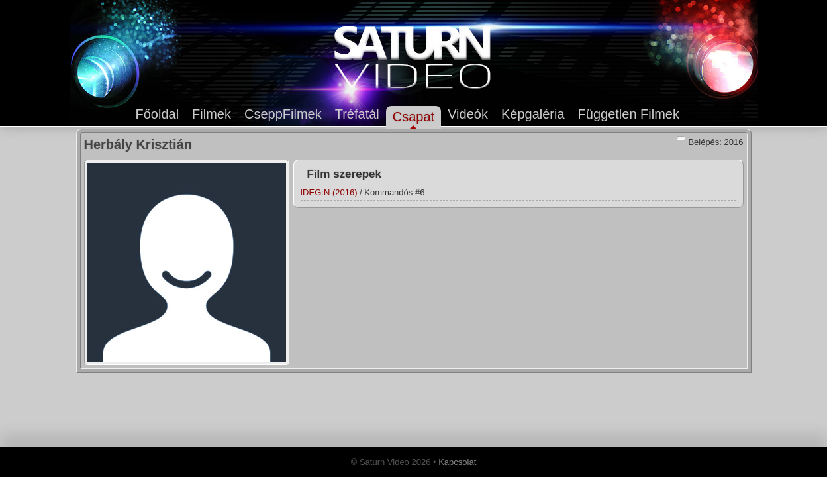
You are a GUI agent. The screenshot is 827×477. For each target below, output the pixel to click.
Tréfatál (357, 114)
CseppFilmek (283, 114)
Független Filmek (628, 114)
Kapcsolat (457, 462)
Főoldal (157, 114)
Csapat (413, 116)
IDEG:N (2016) (329, 192)
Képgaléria (533, 114)
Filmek (211, 114)
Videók (468, 114)
